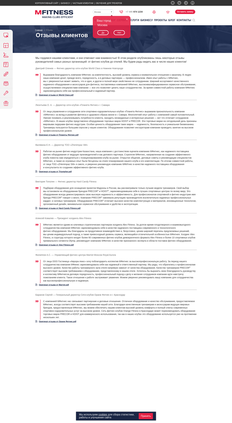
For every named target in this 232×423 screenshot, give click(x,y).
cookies (102, 414)
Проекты (160, 20)
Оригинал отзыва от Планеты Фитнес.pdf (58, 135)
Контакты (184, 20)
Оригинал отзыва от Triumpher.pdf (55, 171)
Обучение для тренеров (109, 3)
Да (103, 32)
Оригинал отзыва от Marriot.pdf (54, 285)
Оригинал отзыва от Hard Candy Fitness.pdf (60, 208)
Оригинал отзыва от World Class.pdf (56, 95)
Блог (171, 20)
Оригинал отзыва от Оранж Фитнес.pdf (57, 321)
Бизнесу (65, 3)
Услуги (134, 20)
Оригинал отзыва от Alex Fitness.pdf (56, 245)
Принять (146, 416)
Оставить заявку (185, 12)
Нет (119, 32)
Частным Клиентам (82, 3)
